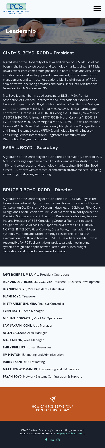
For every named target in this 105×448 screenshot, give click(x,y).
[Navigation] (97, 9)
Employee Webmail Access (71, 433)
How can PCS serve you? (52, 404)
